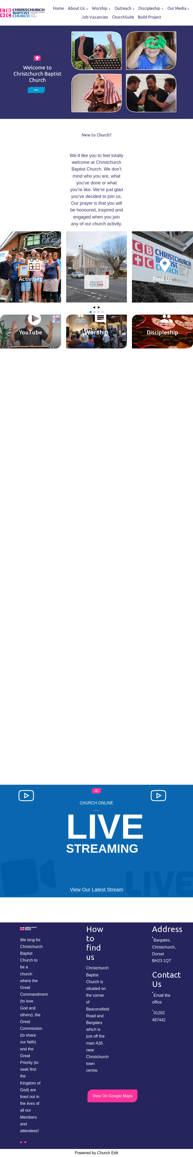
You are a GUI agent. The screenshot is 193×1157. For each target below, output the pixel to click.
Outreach (123, 8)
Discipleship (149, 8)
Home (58, 8)
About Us (76, 8)
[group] (96, 72)
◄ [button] (94, 307)
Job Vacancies (95, 17)
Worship (99, 8)
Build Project (149, 17)
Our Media (176, 8)
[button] (90, 312)
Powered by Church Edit (96, 1153)
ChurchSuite (123, 17)
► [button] (99, 307)
